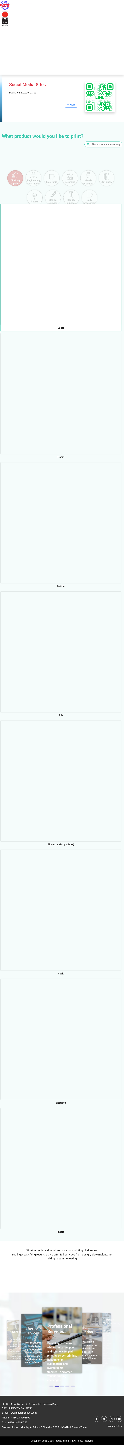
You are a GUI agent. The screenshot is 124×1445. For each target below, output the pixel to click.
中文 (109, 5)
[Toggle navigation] (119, 5)
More (18, 48)
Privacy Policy (114, 1426)
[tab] (61, 267)
